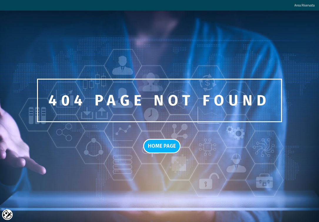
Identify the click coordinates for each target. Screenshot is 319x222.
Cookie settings (7, 215)
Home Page (162, 146)
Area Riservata (304, 5)
